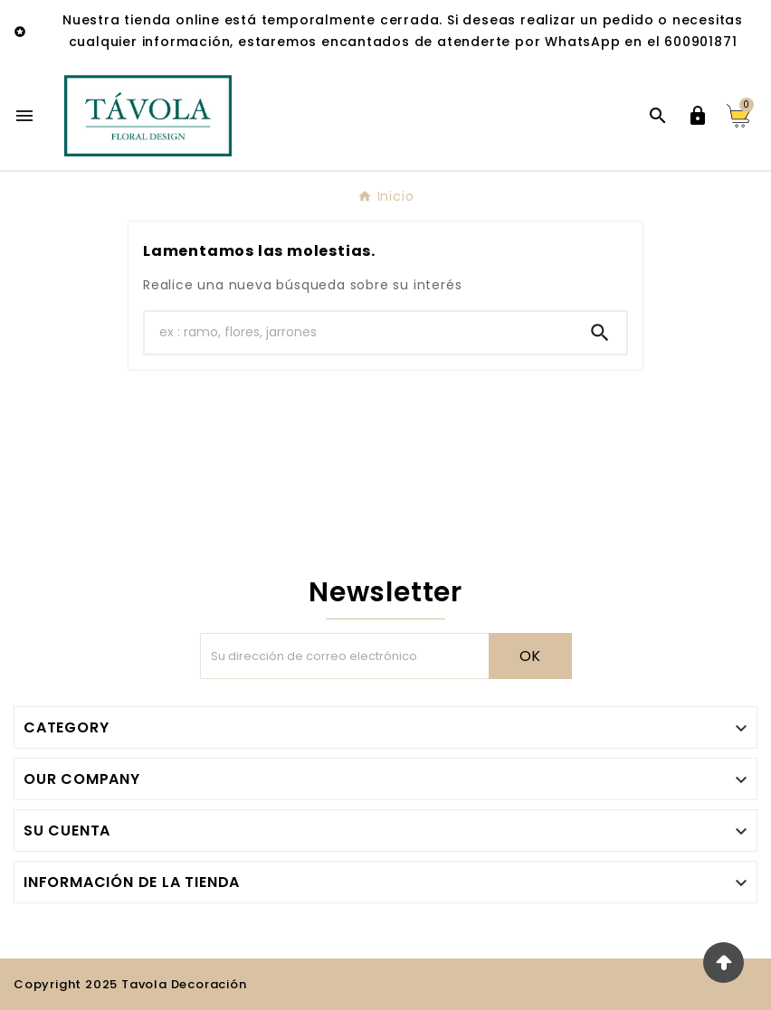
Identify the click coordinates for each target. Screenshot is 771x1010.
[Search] (600, 333)
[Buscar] (359, 332)
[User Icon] (698, 116)
